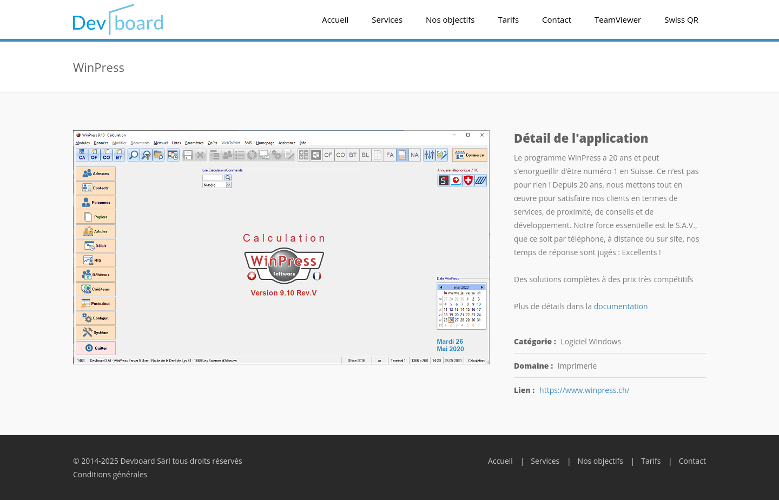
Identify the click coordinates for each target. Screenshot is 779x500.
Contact (556, 19)
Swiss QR (681, 19)
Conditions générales (110, 474)
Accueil (335, 19)
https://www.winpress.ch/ (584, 390)
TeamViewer (618, 19)
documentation (621, 306)
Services (387, 19)
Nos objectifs (450, 19)
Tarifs (508, 19)
